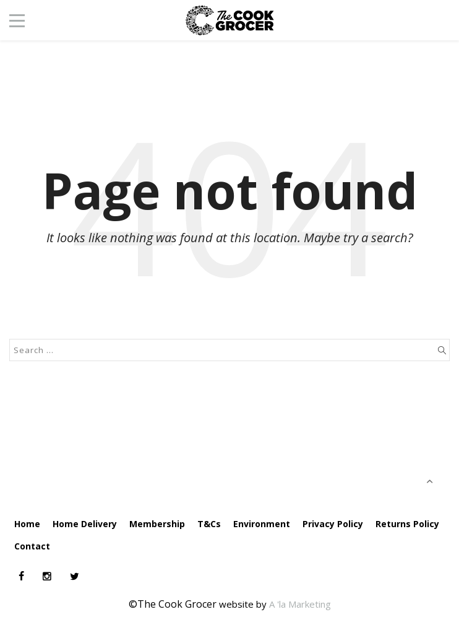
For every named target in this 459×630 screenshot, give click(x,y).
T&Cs (209, 524)
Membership (157, 524)
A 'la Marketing (300, 604)
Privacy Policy (332, 524)
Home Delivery (85, 524)
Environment (261, 524)
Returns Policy (407, 524)
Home (27, 524)
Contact (32, 546)
